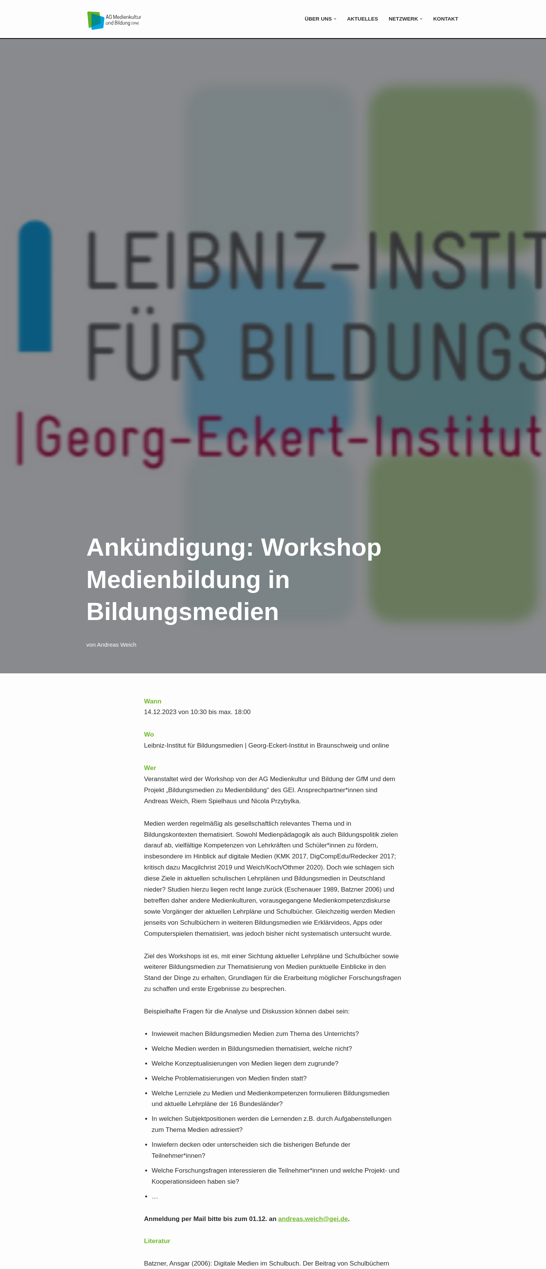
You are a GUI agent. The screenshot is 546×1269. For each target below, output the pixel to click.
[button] (335, 19)
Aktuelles (362, 19)
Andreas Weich (116, 644)
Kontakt (445, 19)
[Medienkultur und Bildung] (114, 20)
